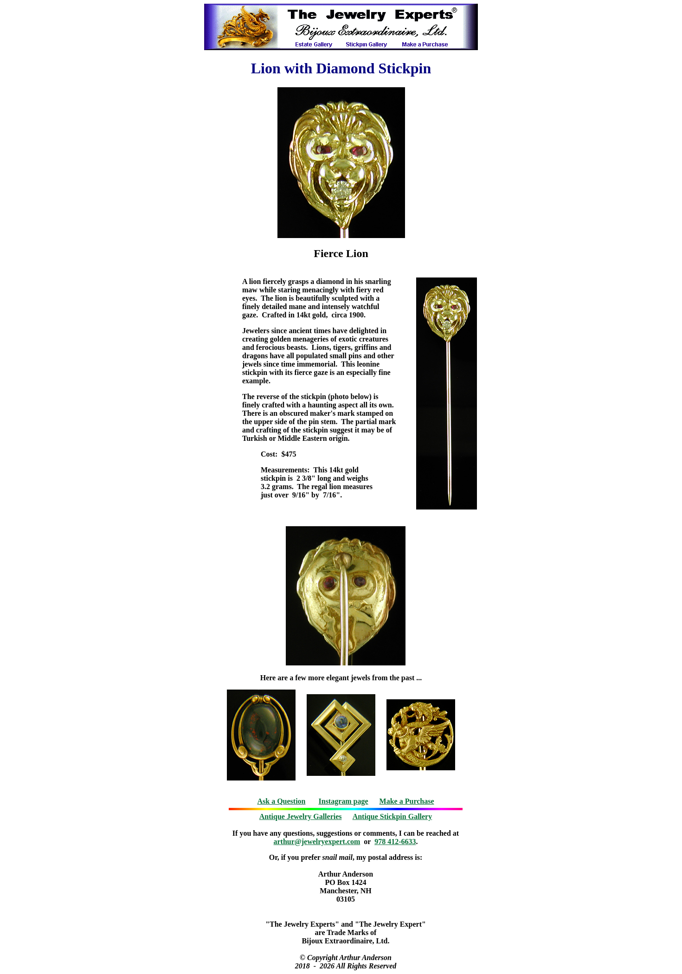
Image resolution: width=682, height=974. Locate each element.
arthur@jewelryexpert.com (317, 841)
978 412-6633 (395, 841)
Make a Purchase (407, 801)
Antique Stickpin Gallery (392, 816)
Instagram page (343, 801)
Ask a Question (281, 801)
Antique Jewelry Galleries (300, 816)
